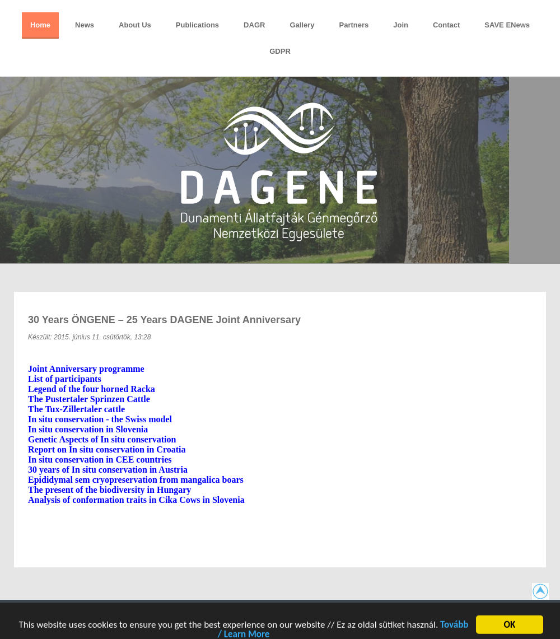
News (84, 25)
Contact (446, 25)
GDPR (280, 51)
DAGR (254, 25)
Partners (353, 25)
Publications (197, 25)
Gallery (302, 25)
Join (400, 25)
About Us (135, 25)
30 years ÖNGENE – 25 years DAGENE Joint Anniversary (164, 319)
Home (40, 25)
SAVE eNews (507, 25)
